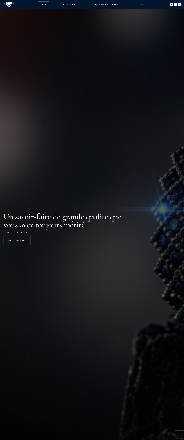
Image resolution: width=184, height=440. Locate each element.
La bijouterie (70, 4)
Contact (141, 4)
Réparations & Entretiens (107, 4)
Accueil (43, 4)
